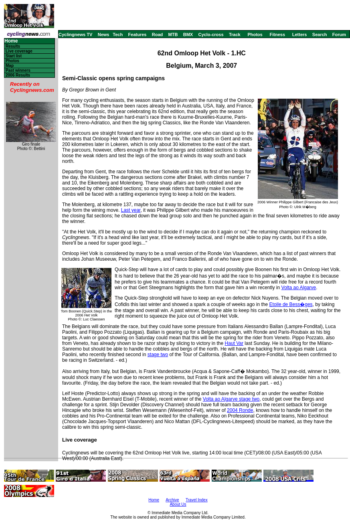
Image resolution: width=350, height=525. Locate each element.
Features (137, 34)
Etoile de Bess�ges (291, 304)
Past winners (18, 70)
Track (235, 34)
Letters (299, 34)
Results (13, 46)
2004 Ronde (240, 410)
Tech (118, 34)
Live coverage (19, 51)
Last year (131, 210)
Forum (339, 34)
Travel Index (197, 500)
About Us (178, 504)
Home (11, 41)
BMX (188, 34)
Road (157, 34)
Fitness (277, 34)
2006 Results (18, 75)
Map (10, 65)
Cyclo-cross (211, 34)
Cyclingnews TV (75, 34)
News (103, 34)
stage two (158, 354)
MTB (173, 34)
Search (319, 34)
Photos (254, 34)
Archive (172, 500)
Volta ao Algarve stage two (231, 399)
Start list (14, 56)
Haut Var (234, 343)
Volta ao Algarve (298, 287)
